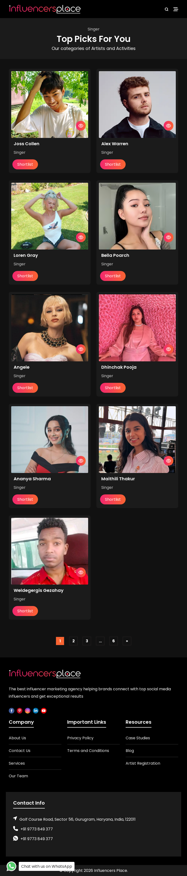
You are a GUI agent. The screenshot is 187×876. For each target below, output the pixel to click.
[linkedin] (35, 710)
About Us (17, 738)
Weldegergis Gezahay (39, 590)
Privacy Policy (80, 738)
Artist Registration (143, 763)
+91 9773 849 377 (36, 829)
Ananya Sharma (32, 479)
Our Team (18, 776)
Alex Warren (114, 144)
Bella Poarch (115, 255)
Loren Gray (26, 255)
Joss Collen (26, 144)
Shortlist (25, 164)
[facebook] (11, 710)
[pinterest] (19, 710)
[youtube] (44, 710)
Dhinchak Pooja (119, 367)
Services (17, 763)
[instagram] (27, 710)
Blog (130, 750)
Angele (21, 367)
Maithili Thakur (118, 479)
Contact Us (19, 750)
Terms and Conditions (88, 750)
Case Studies (138, 738)
